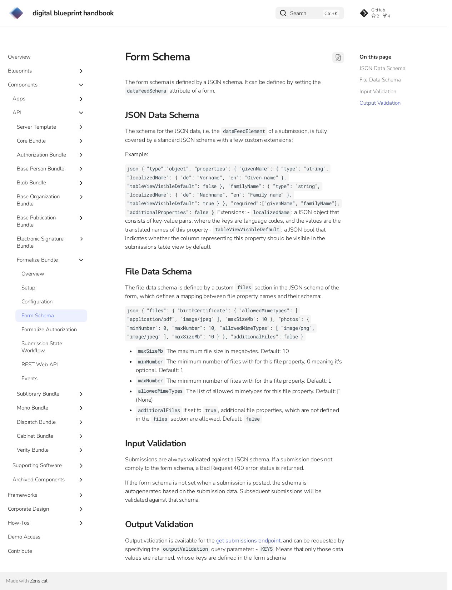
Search (298, 13)
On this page (375, 56)
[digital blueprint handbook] (16, 13)
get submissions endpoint (248, 541)
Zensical (39, 580)
